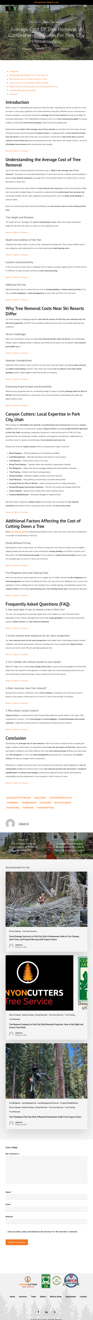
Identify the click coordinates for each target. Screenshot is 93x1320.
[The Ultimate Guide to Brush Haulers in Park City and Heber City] (23, 845)
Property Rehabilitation (69, 1103)
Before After (56, 1297)
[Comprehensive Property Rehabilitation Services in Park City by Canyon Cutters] (69, 845)
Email (9, 1204)
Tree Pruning (70, 1015)
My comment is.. (13, 1154)
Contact (83, 1297)
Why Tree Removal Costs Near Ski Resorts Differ (28, 79)
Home (12, 1297)
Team (33, 1297)
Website (9, 1217)
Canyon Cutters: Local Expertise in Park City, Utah (28, 83)
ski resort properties (62, 803)
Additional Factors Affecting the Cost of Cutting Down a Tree (33, 86)
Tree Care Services (37, 22)
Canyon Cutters (40, 798)
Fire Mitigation (12, 803)
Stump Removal (41, 1015)
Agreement (71, 1297)
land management (29, 803)
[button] (86, 9)
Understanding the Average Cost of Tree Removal (28, 75)
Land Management (29, 1103)
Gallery (43, 1297)
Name (9, 1192)
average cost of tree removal (19, 798)
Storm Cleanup (15, 931)
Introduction (14, 71)
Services (23, 1297)
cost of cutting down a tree (61, 798)
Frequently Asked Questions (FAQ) (22, 90)
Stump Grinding (13, 808)
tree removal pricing (45, 808)
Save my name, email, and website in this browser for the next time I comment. (42, 1232)
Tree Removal (57, 22)
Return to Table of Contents (17, 151)
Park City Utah (45, 803)
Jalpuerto (28, 49)
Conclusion (13, 94)
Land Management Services (48, 1103)
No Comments (62, 49)
